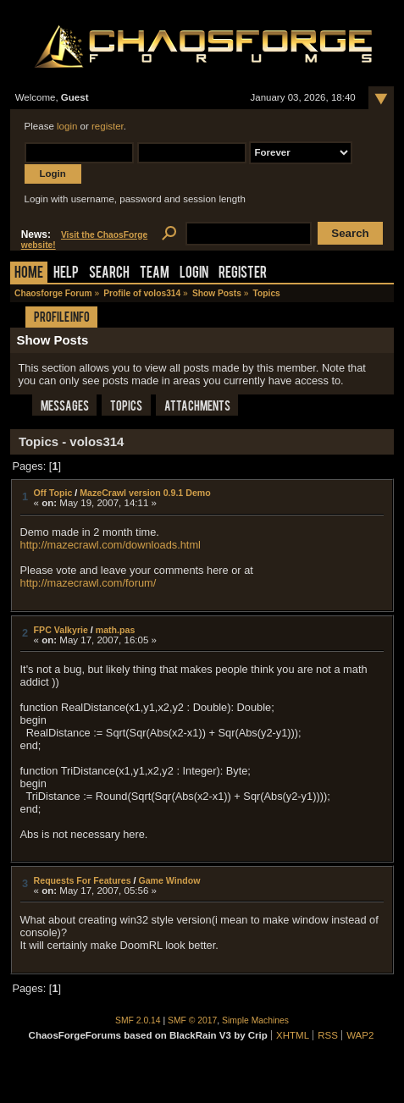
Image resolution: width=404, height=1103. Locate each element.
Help (66, 273)
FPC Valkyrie (61, 630)
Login (194, 273)
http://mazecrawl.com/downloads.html (110, 544)
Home (28, 273)
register (107, 126)
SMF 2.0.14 (138, 1020)
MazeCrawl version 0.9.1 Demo (145, 493)
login (67, 126)
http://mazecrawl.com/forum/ (88, 582)
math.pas (116, 630)
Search (109, 273)
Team (154, 273)
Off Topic (53, 493)
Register (243, 273)
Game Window (169, 880)
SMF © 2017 (192, 1020)
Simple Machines (255, 1020)
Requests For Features (82, 880)
